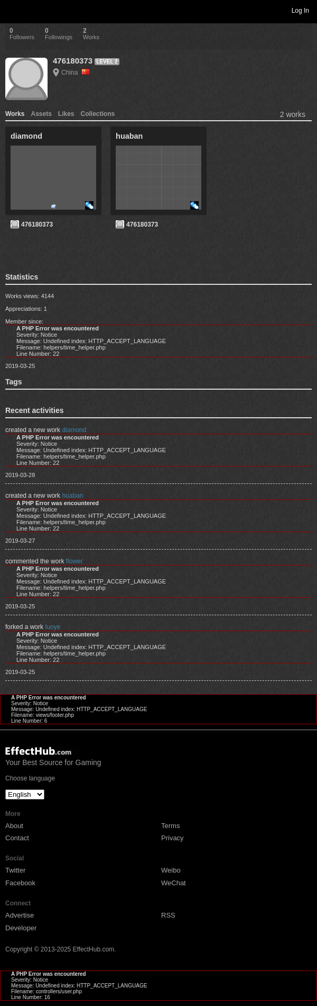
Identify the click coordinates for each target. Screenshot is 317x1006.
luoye (52, 627)
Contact (17, 838)
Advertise (19, 915)
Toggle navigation (12, 10)
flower (74, 561)
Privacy (172, 838)
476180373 (72, 60)
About (14, 826)
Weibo (171, 870)
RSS (168, 915)
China (75, 72)
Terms (170, 826)
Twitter (15, 870)
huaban (72, 495)
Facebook (20, 883)
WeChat (173, 883)
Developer (20, 928)
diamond (74, 430)
